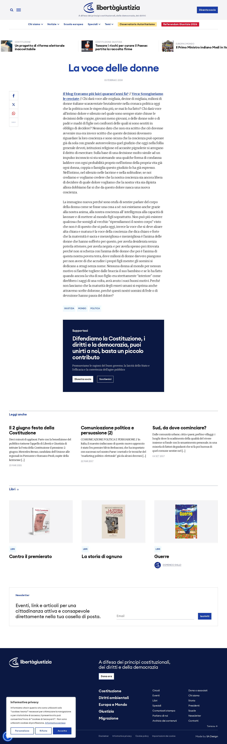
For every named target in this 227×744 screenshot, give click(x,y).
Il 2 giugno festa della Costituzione (31, 430)
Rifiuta (43, 731)
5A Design (206, 736)
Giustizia (69, 309)
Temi (108, 24)
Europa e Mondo (113, 705)
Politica (95, 309)
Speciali (93, 24)
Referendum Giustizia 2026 (180, 24)
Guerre (161, 556)
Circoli (156, 690)
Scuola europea (73, 24)
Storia (191, 700)
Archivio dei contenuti (164, 721)
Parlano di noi (160, 716)
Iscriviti (204, 616)
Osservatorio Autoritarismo (137, 24)
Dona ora (106, 676)
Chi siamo (34, 24)
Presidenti (193, 705)
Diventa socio (207, 10)
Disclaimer (104, 736)
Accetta (62, 731)
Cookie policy (142, 736)
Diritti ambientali (114, 698)
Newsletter (194, 716)
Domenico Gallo (167, 565)
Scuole (192, 710)
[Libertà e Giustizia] (112, 8)
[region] (41, 717)
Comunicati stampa (163, 710)
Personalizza (22, 731)
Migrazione (108, 718)
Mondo (82, 309)
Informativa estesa (55, 723)
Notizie (51, 24)
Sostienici (105, 379)
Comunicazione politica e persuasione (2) (107, 430)
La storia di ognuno (102, 556)
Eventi (155, 695)
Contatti (193, 721)
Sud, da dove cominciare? (179, 428)
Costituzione (110, 691)
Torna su (212, 726)
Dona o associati (197, 690)
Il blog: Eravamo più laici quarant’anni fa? (95, 93)
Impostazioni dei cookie (163, 736)
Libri (14, 489)
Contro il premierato (30, 556)
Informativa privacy (122, 736)
